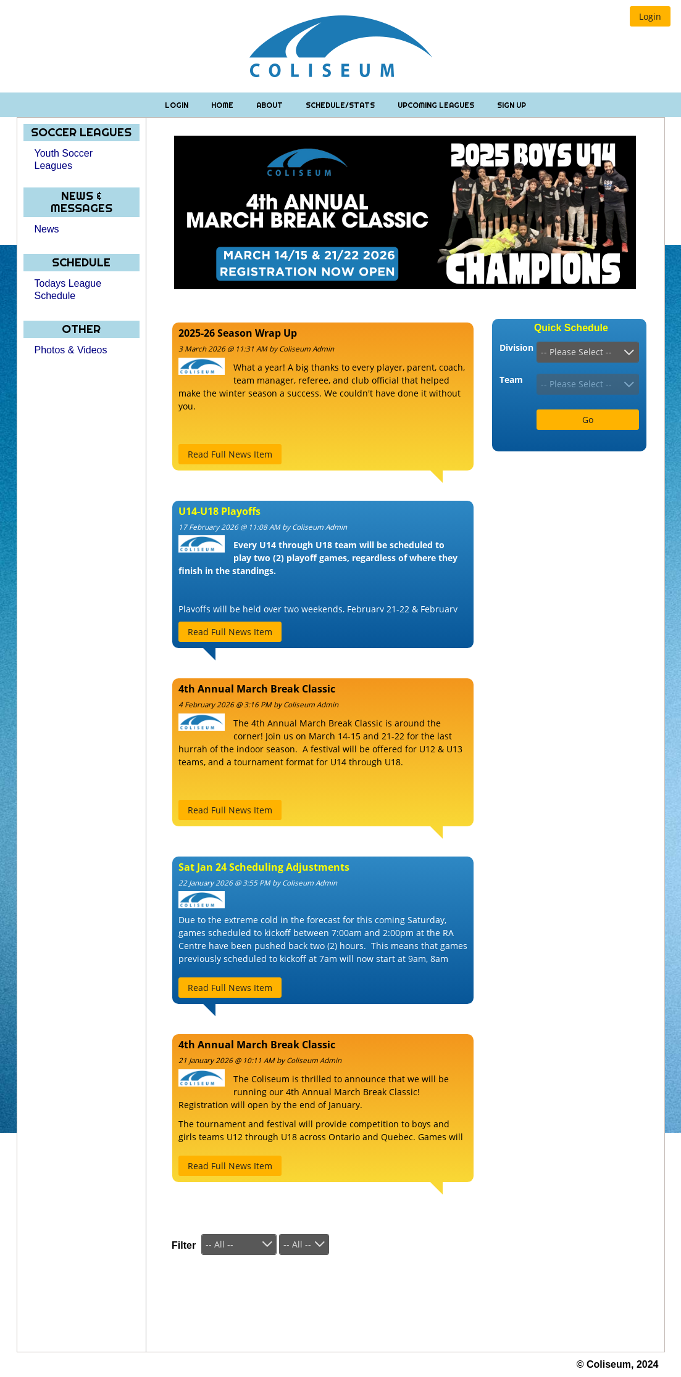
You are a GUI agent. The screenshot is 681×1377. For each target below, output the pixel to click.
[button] (650, 16)
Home (223, 105)
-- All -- (219, 1244)
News (47, 229)
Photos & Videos (71, 350)
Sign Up (511, 105)
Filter (184, 1245)
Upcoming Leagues (437, 105)
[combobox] (588, 352)
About (270, 105)
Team (511, 379)
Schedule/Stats (341, 105)
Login (177, 105)
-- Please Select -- (576, 352)
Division (516, 347)
